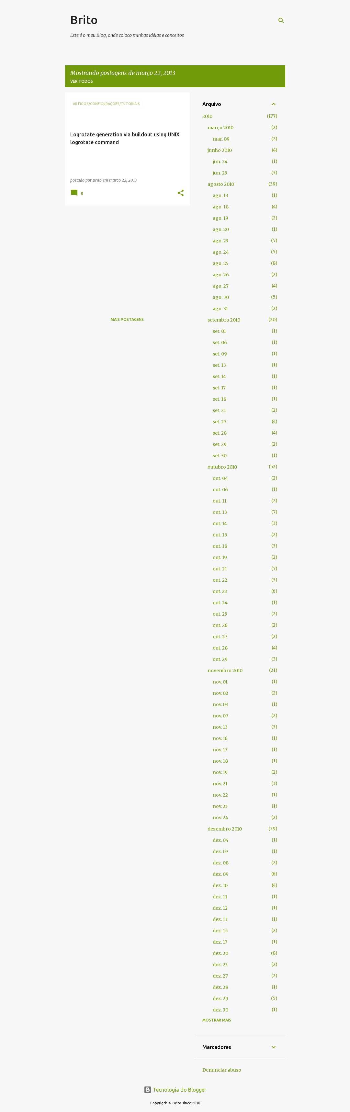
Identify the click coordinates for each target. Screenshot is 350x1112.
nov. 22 (220, 795)
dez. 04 (221, 840)
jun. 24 (220, 161)
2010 (207, 116)
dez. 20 (220, 953)
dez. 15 (220, 931)
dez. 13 (220, 919)
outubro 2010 (222, 467)
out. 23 (220, 591)
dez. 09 (221, 874)
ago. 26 (221, 275)
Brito (84, 19)
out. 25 (220, 614)
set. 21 (219, 410)
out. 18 (220, 546)
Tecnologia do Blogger (175, 1090)
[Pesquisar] (281, 20)
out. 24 (220, 603)
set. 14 (219, 376)
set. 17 (219, 388)
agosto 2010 (221, 184)
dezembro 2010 (225, 829)
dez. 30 (220, 1010)
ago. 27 (221, 286)
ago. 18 (221, 207)
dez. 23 (220, 965)
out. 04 (220, 478)
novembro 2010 (225, 670)
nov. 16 (220, 738)
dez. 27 (220, 976)
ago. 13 (220, 195)
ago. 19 (220, 218)
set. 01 (219, 331)
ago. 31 (220, 309)
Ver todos (81, 81)
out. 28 (220, 648)
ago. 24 (221, 252)
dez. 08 (221, 863)
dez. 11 (220, 897)
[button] (181, 193)
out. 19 (220, 557)
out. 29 (220, 659)
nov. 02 (220, 693)
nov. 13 (220, 727)
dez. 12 (220, 908)
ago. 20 (221, 229)
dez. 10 (220, 885)
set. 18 (219, 399)
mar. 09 (221, 139)
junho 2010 (220, 150)
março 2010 (220, 128)
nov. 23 (220, 806)
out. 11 (220, 501)
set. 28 (220, 433)
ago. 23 (220, 241)
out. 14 (220, 523)
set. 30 (220, 456)
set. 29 (220, 444)
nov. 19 (220, 772)
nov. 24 (220, 818)
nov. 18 (220, 761)
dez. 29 (220, 998)
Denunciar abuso (221, 1070)
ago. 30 (221, 297)
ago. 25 (221, 263)
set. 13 (219, 365)
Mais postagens (127, 319)
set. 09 (220, 354)
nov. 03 (220, 704)
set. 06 (220, 342)
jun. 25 (220, 173)
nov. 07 (220, 716)
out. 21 (220, 569)
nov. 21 (220, 784)
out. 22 (220, 580)
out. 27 (220, 637)
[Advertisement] (125, 255)
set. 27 (219, 422)
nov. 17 (220, 750)
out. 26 (220, 625)
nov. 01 (220, 682)
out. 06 (220, 489)
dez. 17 (220, 942)
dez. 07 (220, 851)
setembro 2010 (224, 320)
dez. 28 (220, 987)
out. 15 (220, 535)
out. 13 (220, 512)
